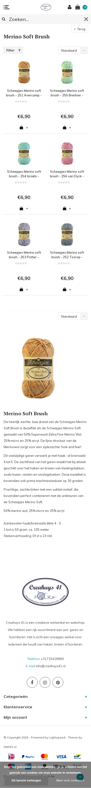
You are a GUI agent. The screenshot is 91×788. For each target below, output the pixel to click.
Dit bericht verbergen (26, 780)
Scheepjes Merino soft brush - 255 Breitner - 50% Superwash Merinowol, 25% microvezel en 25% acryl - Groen (67, 93)
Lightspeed (57, 737)
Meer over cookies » (70, 780)
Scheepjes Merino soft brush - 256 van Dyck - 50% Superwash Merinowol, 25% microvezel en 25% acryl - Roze (67, 174)
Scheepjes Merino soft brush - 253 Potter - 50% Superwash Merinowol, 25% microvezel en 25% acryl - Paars (24, 255)
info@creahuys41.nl (51, 666)
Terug (79, 29)
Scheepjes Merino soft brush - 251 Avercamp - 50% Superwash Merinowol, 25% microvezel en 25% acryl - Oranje (24, 93)
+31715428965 (52, 659)
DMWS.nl (10, 747)
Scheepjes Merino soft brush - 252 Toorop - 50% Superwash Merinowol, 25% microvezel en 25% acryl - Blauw (67, 255)
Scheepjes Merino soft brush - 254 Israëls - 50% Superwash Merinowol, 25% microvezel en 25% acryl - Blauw (24, 174)
